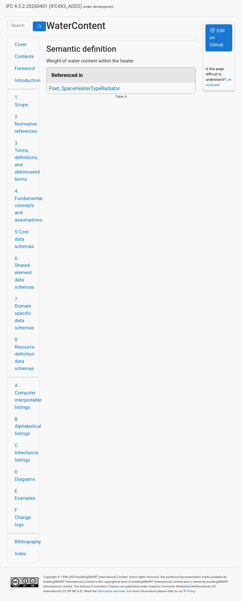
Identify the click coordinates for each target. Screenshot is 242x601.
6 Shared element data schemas (24, 273)
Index (20, 554)
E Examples (25, 494)
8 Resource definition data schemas (25, 354)
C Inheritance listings (25, 453)
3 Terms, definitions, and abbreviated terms (25, 161)
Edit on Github (217, 38)
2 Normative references (25, 124)
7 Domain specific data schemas (24, 313)
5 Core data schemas (24, 239)
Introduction (25, 80)
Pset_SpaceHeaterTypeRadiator (84, 88)
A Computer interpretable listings (25, 396)
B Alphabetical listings (25, 426)
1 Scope (21, 101)
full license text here (111, 591)
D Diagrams (25, 475)
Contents (24, 56)
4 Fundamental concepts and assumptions (25, 205)
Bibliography (25, 542)
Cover (21, 44)
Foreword (25, 68)
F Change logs (23, 517)
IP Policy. (189, 591)
